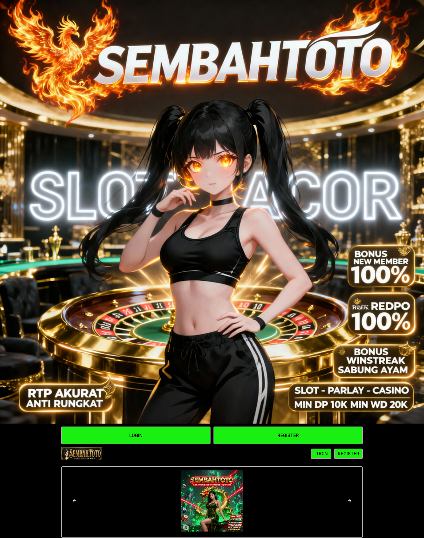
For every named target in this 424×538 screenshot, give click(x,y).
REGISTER (348, 454)
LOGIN (321, 454)
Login (136, 435)
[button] (74, 501)
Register (288, 435)
